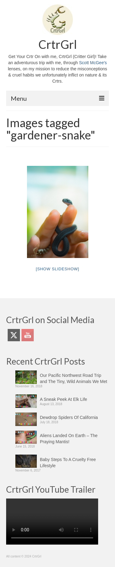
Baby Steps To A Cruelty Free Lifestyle (68, 462)
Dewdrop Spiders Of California (69, 417)
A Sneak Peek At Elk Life (63, 399)
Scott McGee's (93, 62)
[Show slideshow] (57, 269)
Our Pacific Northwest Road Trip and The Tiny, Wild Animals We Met (73, 378)
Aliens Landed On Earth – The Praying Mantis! (69, 438)
